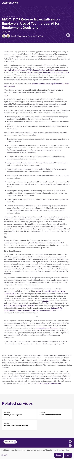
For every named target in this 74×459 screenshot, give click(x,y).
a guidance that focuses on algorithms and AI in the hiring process (36, 84)
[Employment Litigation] (19, 414)
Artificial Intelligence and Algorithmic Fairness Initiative (47, 72)
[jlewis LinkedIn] (70, 441)
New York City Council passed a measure (19, 305)
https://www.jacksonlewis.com (49, 383)
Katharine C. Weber (35, 36)
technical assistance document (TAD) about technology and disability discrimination (35, 70)
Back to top (9, 441)
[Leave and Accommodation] (54, 414)
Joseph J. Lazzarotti (18, 36)
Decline (58, 455)
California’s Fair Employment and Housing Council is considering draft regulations (33, 309)
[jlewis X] (70, 445)
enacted (45, 300)
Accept (68, 455)
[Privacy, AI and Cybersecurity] (19, 425)
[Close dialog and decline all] (72, 449)
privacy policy (64, 450)
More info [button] (4, 455)
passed (38, 291)
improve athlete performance (46, 328)
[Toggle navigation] (70, 2)
